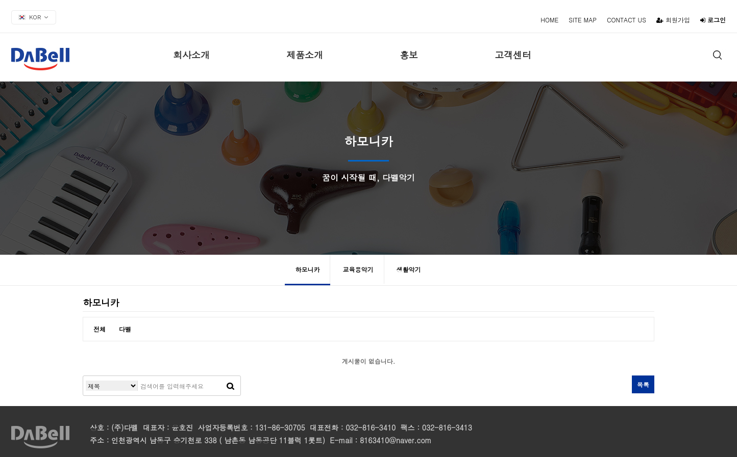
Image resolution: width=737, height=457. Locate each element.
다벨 (125, 329)
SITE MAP (583, 19)
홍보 (409, 54)
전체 (99, 329)
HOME (549, 19)
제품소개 (304, 54)
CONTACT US (626, 19)
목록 (643, 384)
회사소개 (191, 54)
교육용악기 (358, 269)
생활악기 (409, 269)
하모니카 (307, 269)
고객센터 (513, 54)
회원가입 (673, 19)
